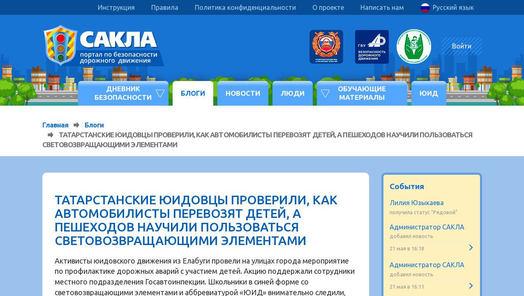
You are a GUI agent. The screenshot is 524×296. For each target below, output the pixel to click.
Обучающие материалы (362, 93)
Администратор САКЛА (427, 227)
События (407, 186)
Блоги (193, 93)
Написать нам (382, 7)
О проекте (328, 7)
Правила (164, 7)
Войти (461, 46)
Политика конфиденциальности (245, 7)
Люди (293, 93)
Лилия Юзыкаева (417, 202)
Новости (243, 93)
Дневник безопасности (123, 93)
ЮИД (429, 93)
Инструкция (116, 7)
